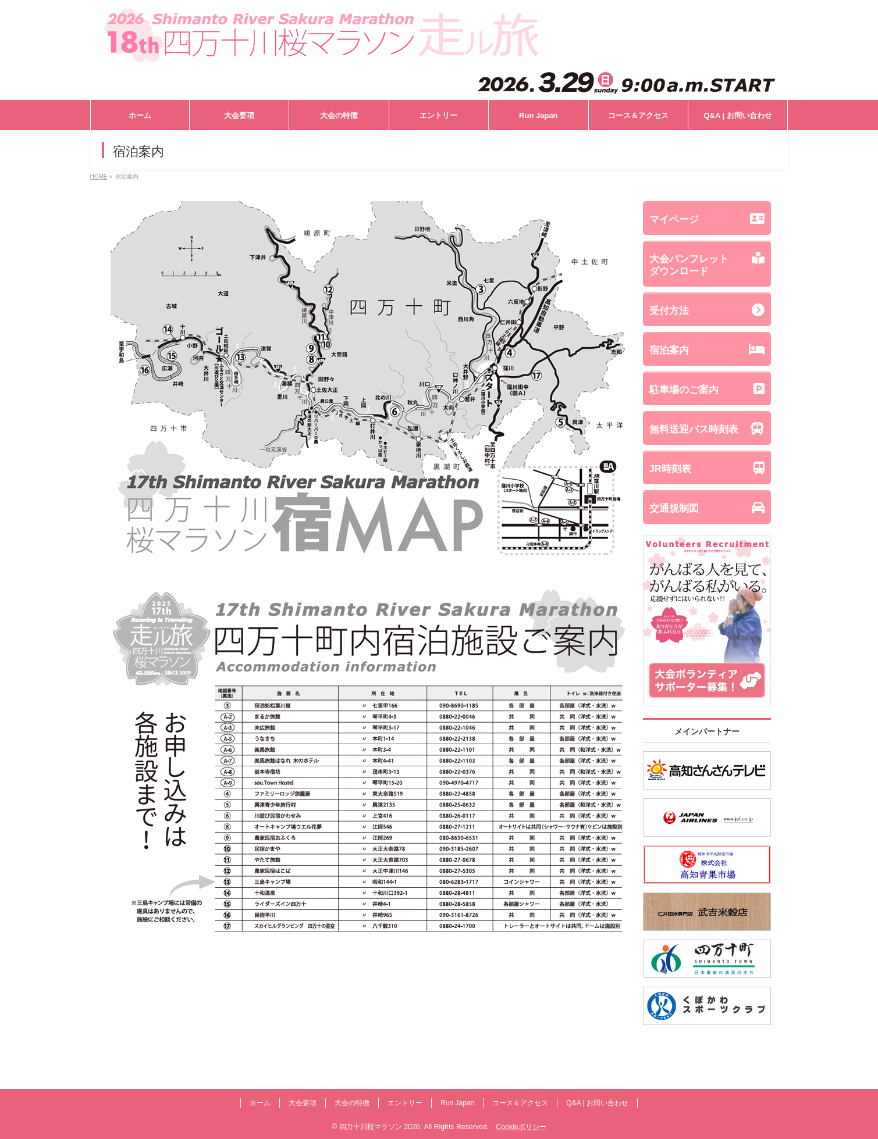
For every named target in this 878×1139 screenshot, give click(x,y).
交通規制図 (707, 507)
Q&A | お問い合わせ (597, 1103)
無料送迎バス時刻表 (707, 428)
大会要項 (303, 1103)
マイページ (707, 218)
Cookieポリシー (521, 1127)
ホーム (260, 1103)
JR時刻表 (707, 468)
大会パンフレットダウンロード (707, 264)
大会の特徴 (352, 1103)
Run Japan (457, 1103)
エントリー (405, 1103)
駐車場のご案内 (707, 389)
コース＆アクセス (520, 1103)
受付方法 (707, 310)
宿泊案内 (707, 349)
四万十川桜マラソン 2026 (379, 1127)
